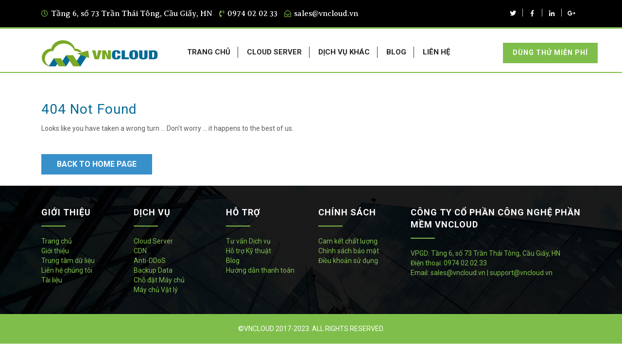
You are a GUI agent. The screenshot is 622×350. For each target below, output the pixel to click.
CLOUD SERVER (274, 52)
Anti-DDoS (150, 260)
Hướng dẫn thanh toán (260, 270)
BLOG (396, 52)
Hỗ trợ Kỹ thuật (248, 251)
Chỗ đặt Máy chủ (159, 280)
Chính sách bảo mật (348, 251)
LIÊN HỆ (436, 52)
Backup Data (153, 270)
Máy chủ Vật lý (156, 290)
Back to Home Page (97, 164)
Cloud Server (153, 241)
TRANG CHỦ (208, 52)
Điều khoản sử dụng (348, 260)
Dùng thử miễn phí (550, 52)
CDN (140, 251)
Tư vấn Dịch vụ (248, 241)
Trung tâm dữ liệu (68, 260)
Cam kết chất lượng (348, 241)
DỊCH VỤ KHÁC (344, 52)
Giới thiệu (55, 251)
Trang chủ (56, 241)
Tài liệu (51, 280)
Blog (233, 260)
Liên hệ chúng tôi (66, 270)
